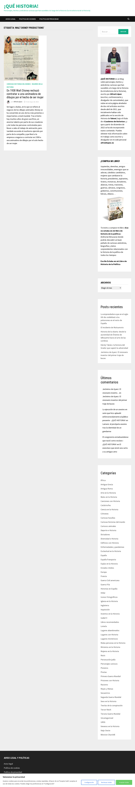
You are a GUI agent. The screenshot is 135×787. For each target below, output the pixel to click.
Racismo (104, 684)
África (103, 480)
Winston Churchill (108, 734)
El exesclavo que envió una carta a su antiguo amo (115, 448)
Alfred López (18, 102)
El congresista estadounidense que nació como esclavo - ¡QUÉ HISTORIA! (115, 441)
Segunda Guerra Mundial (111, 697)
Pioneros (104, 668)
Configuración (89, 782)
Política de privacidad (49, 19)
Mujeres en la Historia (110, 651)
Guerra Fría (105, 584)
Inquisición (105, 609)
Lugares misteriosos (109, 638)
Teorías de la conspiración (111, 705)
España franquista (108, 559)
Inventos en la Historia (110, 613)
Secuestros (105, 693)
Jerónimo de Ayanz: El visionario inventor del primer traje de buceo (114, 355)
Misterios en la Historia (110, 647)
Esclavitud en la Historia (111, 551)
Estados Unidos (107, 568)
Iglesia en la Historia (109, 601)
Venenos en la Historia (110, 726)
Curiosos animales (108, 526)
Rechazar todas (106, 782)
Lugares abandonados (110, 630)
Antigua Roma (107, 488)
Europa (104, 572)
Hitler (103, 593)
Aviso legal (11, 19)
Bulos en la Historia (109, 497)
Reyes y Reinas (107, 688)
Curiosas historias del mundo (19, 84)
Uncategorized (107, 718)
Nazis (103, 655)
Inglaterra (105, 605)
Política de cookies (27, 19)
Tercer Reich (106, 709)
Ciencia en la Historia (109, 509)
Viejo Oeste (105, 730)
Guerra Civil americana (110, 580)
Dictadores (105, 534)
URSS (103, 722)
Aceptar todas (124, 782)
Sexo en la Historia (108, 701)
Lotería (104, 626)
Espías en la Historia (109, 563)
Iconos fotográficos (109, 597)
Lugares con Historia (109, 634)
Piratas (104, 672)
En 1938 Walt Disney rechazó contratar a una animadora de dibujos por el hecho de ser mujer (25, 94)
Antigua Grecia (107, 484)
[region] (67, 780)
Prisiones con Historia (110, 680)
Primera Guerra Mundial (111, 676)
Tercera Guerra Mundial (110, 714)
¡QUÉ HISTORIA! (21, 6)
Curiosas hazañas (108, 518)
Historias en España (109, 588)
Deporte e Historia (108, 530)
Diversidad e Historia (109, 538)
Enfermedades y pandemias (112, 547)
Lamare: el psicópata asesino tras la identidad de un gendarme (114, 428)
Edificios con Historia (110, 543)
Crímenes (105, 513)
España (104, 555)
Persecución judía (108, 659)
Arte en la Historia (108, 492)
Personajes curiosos (109, 663)
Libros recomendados (110, 622)
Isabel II (104, 618)
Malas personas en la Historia (113, 643)
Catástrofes (106, 505)
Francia (104, 576)
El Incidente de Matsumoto (112, 327)
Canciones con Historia (110, 501)
